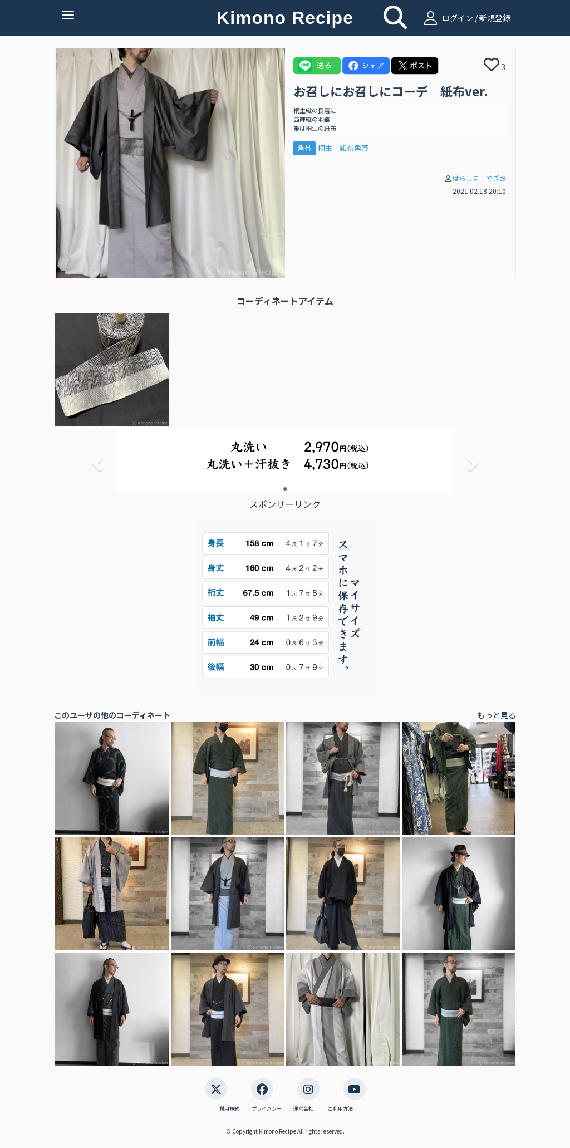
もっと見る (496, 714)
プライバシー (267, 1109)
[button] (95, 460)
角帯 (304, 148)
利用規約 (229, 1109)
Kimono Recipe (285, 18)
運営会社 (303, 1109)
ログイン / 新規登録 (465, 17)
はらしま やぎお (479, 178)
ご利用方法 (340, 1109)
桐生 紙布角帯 (343, 148)
